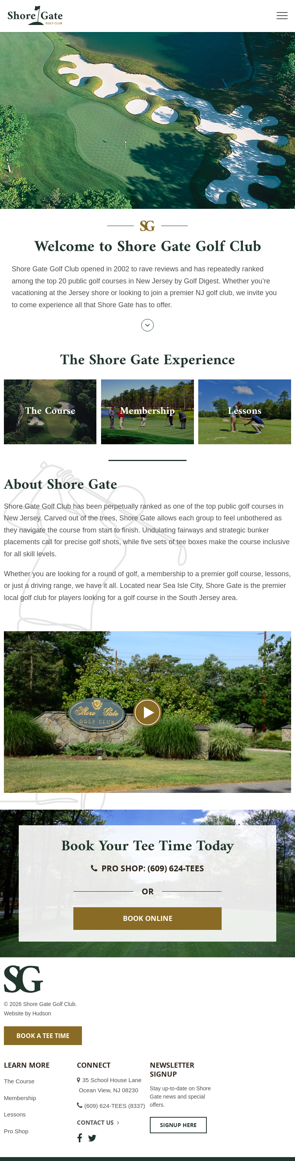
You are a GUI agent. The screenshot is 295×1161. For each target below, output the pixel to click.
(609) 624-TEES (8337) (114, 1105)
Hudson (41, 1013)
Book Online (147, 918)
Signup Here (178, 1125)
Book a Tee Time (42, 1035)
